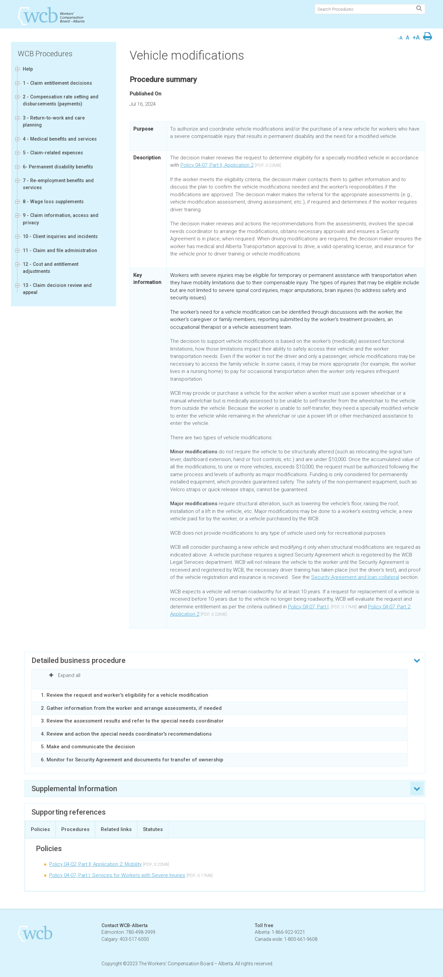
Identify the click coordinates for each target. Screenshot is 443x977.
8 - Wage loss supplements (53, 201)
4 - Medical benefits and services (60, 139)
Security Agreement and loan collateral (355, 577)
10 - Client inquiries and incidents (60, 236)
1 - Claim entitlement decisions (57, 83)
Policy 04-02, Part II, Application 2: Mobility (95, 864)
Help (28, 69)
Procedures (75, 829)
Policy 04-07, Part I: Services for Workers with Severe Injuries (117, 875)
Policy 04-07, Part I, (308, 607)
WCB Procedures (45, 54)
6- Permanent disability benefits (58, 166)
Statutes (153, 829)
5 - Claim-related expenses (53, 152)
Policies (40, 829)
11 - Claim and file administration (60, 250)
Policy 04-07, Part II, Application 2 (216, 165)
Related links (116, 829)
